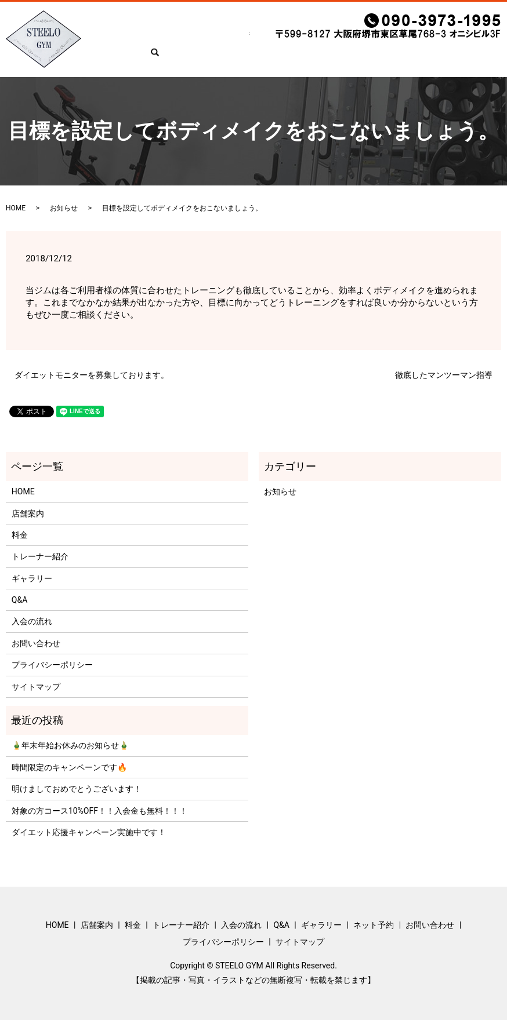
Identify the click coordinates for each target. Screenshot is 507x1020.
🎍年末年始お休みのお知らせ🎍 (70, 745)
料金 (179, 58)
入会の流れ (280, 58)
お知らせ (64, 208)
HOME (110, 58)
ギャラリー (354, 58)
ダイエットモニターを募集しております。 (92, 375)
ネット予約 (402, 58)
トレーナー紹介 (223, 58)
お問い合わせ (455, 58)
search (499, 59)
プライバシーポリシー (52, 664)
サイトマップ (36, 686)
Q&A (317, 58)
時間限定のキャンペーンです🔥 (69, 767)
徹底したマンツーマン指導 (443, 375)
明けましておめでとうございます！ (77, 788)
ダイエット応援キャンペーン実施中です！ (89, 832)
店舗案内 (147, 58)
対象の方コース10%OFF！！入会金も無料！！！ (99, 810)
